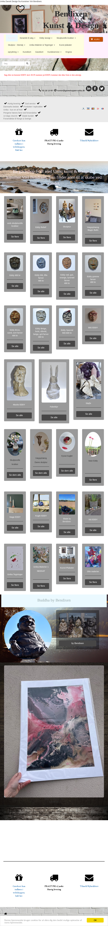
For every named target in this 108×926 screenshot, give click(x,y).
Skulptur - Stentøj (16, 45)
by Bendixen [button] (77, 643)
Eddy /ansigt (46, 38)
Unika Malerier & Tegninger (42, 45)
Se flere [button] (15, 236)
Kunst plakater (65, 45)
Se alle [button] (15, 286)
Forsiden (12, 38)
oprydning (13, 52)
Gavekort (39, 52)
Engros (69, 52)
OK (95, 920)
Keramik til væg (27, 38)
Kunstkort (27, 52)
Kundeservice (54, 52)
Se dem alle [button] (15, 475)
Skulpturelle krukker (66, 38)
